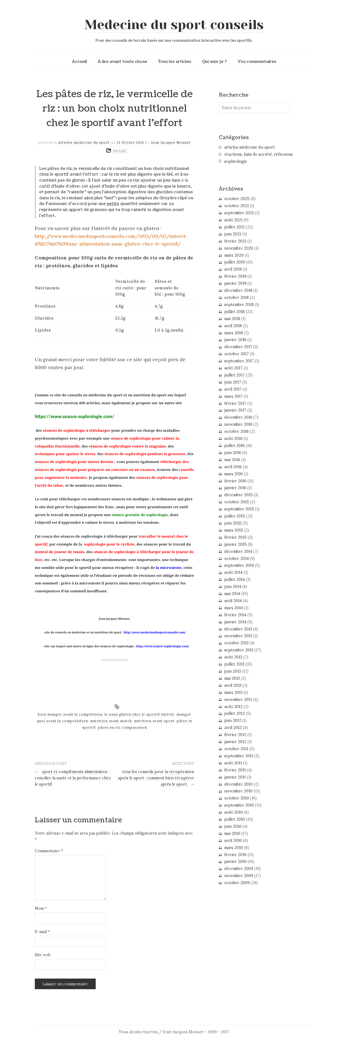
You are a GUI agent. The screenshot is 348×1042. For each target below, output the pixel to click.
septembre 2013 (238, 650)
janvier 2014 (235, 622)
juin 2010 (232, 826)
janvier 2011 (235, 777)
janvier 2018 (235, 339)
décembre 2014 (238, 551)
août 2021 (233, 219)
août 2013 (233, 657)
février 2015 (235, 537)
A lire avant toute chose (122, 61)
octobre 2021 (236, 205)
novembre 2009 (238, 875)
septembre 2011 (238, 755)
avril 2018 (233, 325)
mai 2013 (232, 678)
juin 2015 (232, 523)
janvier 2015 (235, 544)
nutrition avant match (111, 721)
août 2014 (233, 572)
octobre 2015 (236, 501)
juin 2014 (232, 586)
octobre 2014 (236, 558)
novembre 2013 (238, 635)
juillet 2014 (234, 579)
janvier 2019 (235, 283)
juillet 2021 (234, 227)
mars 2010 (233, 847)
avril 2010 (233, 840)
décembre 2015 (238, 494)
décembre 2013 (238, 629)
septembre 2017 (239, 360)
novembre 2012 (238, 699)
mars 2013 (233, 692)
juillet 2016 (234, 445)
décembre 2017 (238, 346)
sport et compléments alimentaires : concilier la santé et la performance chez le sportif (73, 778)
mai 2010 (232, 833)
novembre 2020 (238, 248)
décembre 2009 (238, 868)
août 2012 (233, 706)
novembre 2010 (238, 791)
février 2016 (235, 481)
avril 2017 (233, 389)
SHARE (120, 151)
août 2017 (233, 368)
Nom (41, 908)
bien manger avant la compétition (70, 714)
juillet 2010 (234, 819)
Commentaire (49, 850)
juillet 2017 (234, 375)
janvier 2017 (235, 410)
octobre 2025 (237, 198)
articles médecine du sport (84, 142)
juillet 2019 (234, 262)
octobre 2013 (236, 642)
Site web (43, 954)
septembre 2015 (239, 509)
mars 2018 (233, 332)
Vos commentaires (257, 61)
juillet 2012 (234, 713)
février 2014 (235, 614)
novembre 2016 (238, 424)
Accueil (79, 61)
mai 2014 (232, 593)
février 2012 (235, 734)
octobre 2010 (236, 798)
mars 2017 (233, 396)
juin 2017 (232, 382)
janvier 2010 (235, 861)
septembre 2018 (239, 304)
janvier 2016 (235, 487)
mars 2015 (233, 530)
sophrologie (235, 161)
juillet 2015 (234, 516)
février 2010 (235, 854)
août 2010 (233, 812)
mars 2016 (233, 473)
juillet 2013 (234, 664)
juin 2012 (232, 720)
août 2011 (233, 763)
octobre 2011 (236, 748)
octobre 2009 (237, 882)
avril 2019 (233, 269)
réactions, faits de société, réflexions (258, 154)
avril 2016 (233, 466)
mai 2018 (232, 318)
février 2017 (235, 403)
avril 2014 (233, 600)
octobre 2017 (236, 353)
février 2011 (235, 770)
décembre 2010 (238, 784)
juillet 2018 (234, 311)
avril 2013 (232, 685)
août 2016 (233, 438)
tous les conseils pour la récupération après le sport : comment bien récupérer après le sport (156, 778)
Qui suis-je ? (214, 61)
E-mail (42, 931)
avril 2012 (233, 727)
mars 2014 (233, 607)
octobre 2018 (236, 297)
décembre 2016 (238, 417)
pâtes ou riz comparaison (122, 727)
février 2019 (235, 276)
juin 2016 (232, 452)
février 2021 (235, 241)
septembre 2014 (239, 565)
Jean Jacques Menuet (171, 142)
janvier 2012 (235, 741)
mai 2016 (232, 459)
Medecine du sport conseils (174, 24)
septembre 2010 (239, 805)
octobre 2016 (236, 431)
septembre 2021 (239, 212)
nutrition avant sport (154, 721)
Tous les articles (174, 61)
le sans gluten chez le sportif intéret (139, 714)
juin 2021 (232, 234)
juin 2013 (232, 671)
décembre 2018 (238, 290)
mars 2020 (234, 255)
